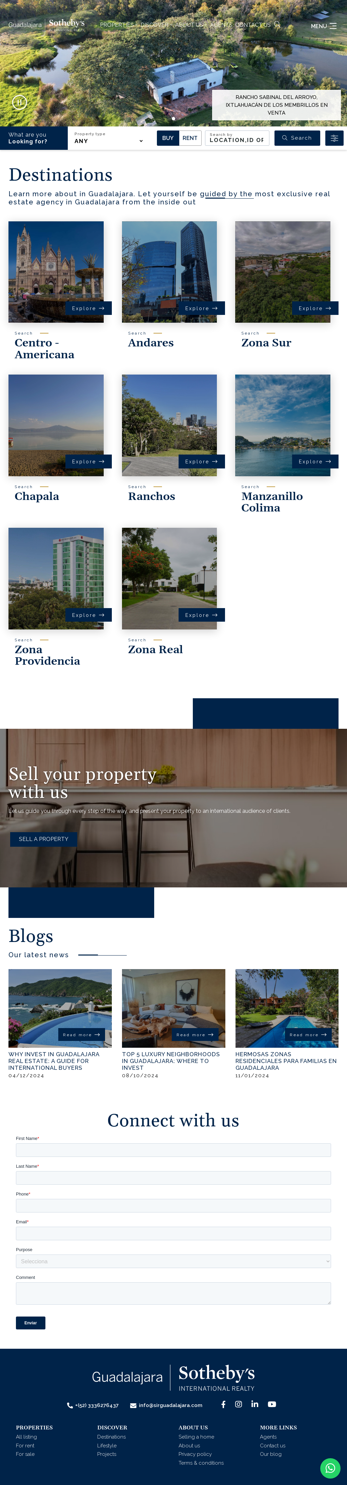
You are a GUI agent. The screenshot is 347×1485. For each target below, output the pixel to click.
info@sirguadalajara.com (166, 1405)
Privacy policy (195, 1454)
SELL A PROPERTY (43, 839)
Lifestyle (107, 1446)
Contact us (253, 25)
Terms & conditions (201, 1463)
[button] (118, 25)
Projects (106, 1454)
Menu (323, 26)
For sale (25, 1454)
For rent (25, 1446)
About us (189, 1446)
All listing (26, 1437)
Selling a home (196, 1437)
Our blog (271, 1454)
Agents (221, 25)
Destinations (111, 1437)
